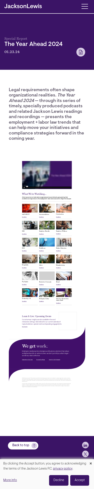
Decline (58, 480)
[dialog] (47, 474)
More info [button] (10, 480)
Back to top (20, 445)
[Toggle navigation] (85, 6)
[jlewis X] (85, 454)
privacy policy (62, 468)
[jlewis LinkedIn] (85, 445)
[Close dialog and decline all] (90, 462)
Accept (80, 480)
